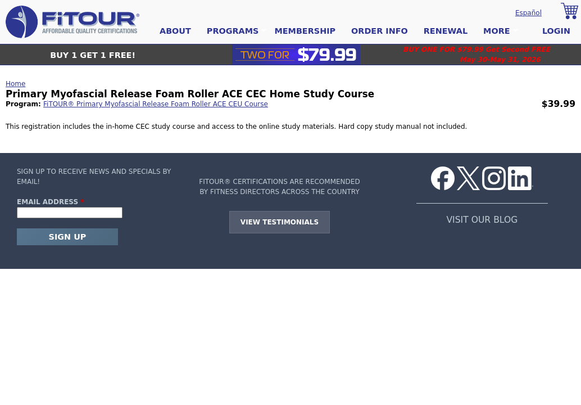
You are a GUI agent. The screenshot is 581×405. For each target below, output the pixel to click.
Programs (233, 31)
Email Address (50, 202)
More (496, 31)
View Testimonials (279, 222)
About (175, 30)
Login (556, 30)
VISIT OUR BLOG (482, 220)
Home (15, 84)
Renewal (445, 30)
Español (528, 13)
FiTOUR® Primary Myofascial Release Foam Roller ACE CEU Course (155, 104)
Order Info (379, 30)
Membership (304, 30)
